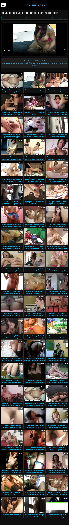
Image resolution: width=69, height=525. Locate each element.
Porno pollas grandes (32, 18)
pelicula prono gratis (57, 18)
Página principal (6, 18)
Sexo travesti (45, 18)
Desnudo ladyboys (18, 18)
